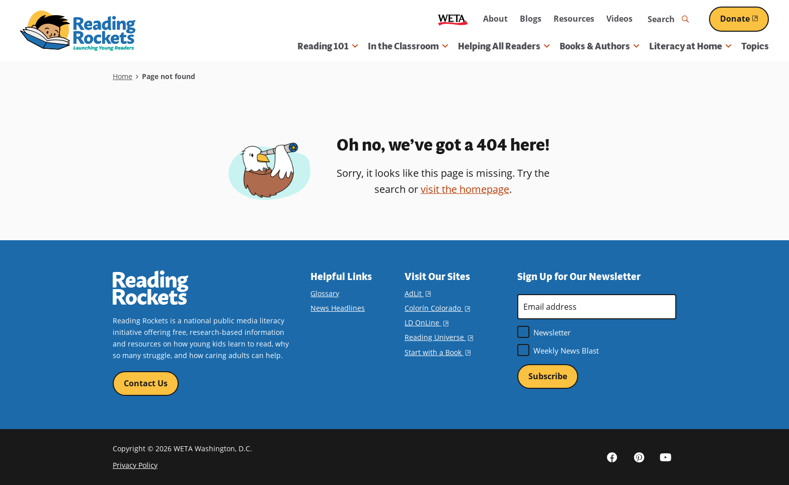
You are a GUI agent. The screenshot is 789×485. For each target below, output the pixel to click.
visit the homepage (465, 189)
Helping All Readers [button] (503, 46)
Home (122, 76)
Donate (744, 18)
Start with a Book (437, 352)
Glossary (324, 293)
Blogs (530, 18)
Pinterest (638, 457)
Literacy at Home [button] (690, 46)
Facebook (612, 457)
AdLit (418, 293)
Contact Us (146, 383)
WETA (453, 19)
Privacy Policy (135, 465)
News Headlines (337, 308)
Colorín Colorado (437, 308)
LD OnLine (426, 322)
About (495, 18)
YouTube (665, 457)
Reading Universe (439, 337)
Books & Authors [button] (599, 46)
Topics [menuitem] (755, 46)
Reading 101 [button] (327, 46)
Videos (619, 18)
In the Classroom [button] (408, 46)
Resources (574, 18)
